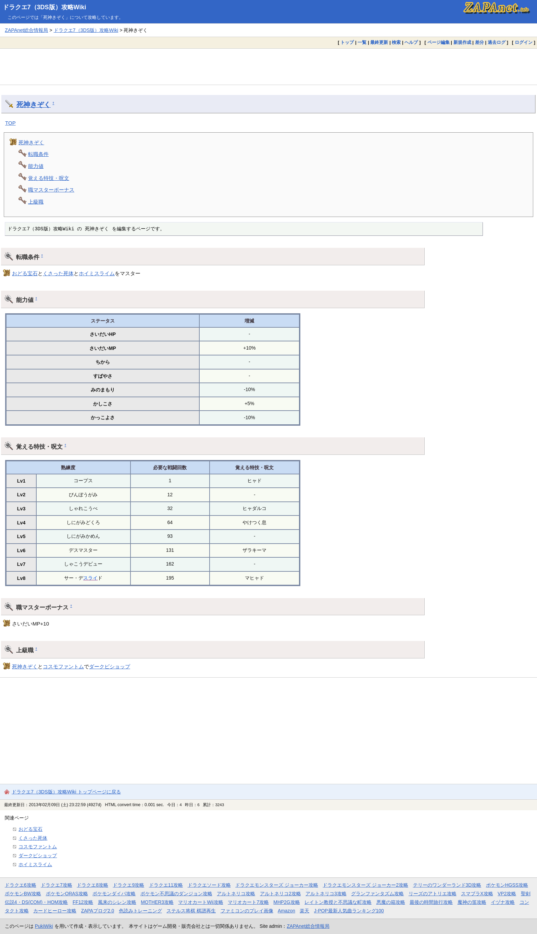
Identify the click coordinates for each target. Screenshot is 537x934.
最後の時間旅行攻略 (431, 902)
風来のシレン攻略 (117, 902)
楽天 (304, 910)
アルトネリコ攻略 (236, 893)
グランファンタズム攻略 (377, 893)
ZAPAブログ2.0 (97, 910)
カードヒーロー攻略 (54, 910)
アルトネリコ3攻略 (326, 893)
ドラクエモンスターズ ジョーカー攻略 (276, 885)
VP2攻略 (507, 893)
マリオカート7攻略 (248, 902)
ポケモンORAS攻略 (67, 893)
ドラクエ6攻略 (20, 885)
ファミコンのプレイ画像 (247, 910)
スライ (90, 578)
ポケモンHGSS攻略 (507, 885)
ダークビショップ (109, 666)
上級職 (35, 202)
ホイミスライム (97, 273)
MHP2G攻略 (286, 902)
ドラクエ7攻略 (56, 885)
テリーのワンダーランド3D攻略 (447, 885)
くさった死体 (58, 273)
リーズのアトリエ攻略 (433, 893)
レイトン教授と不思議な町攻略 (338, 902)
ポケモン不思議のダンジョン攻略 (176, 893)
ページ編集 (438, 42)
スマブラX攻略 (477, 893)
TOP (10, 123)
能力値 (35, 166)
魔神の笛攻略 (472, 902)
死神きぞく (33, 104)
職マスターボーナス (51, 190)
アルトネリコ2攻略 (280, 893)
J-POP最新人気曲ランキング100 (349, 910)
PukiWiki (44, 926)
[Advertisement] (268, 66)
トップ (347, 42)
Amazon (286, 910)
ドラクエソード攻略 (209, 885)
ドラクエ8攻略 (92, 885)
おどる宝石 (25, 273)
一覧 (362, 42)
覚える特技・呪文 (48, 178)
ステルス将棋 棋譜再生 (191, 910)
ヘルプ (411, 42)
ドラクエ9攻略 (128, 885)
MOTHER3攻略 (157, 902)
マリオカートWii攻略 (200, 902)
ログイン (524, 42)
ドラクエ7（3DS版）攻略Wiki (44, 7)
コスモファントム (63, 666)
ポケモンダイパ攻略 (114, 893)
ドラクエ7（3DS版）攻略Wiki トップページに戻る (66, 791)
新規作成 (462, 42)
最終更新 (379, 42)
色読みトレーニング (140, 910)
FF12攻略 (83, 902)
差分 (479, 42)
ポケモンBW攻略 (23, 893)
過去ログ (496, 42)
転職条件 (38, 154)
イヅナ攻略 (503, 902)
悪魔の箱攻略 (390, 902)
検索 (396, 42)
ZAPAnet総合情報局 (26, 30)
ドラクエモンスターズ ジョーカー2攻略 (365, 885)
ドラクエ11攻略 (166, 885)
